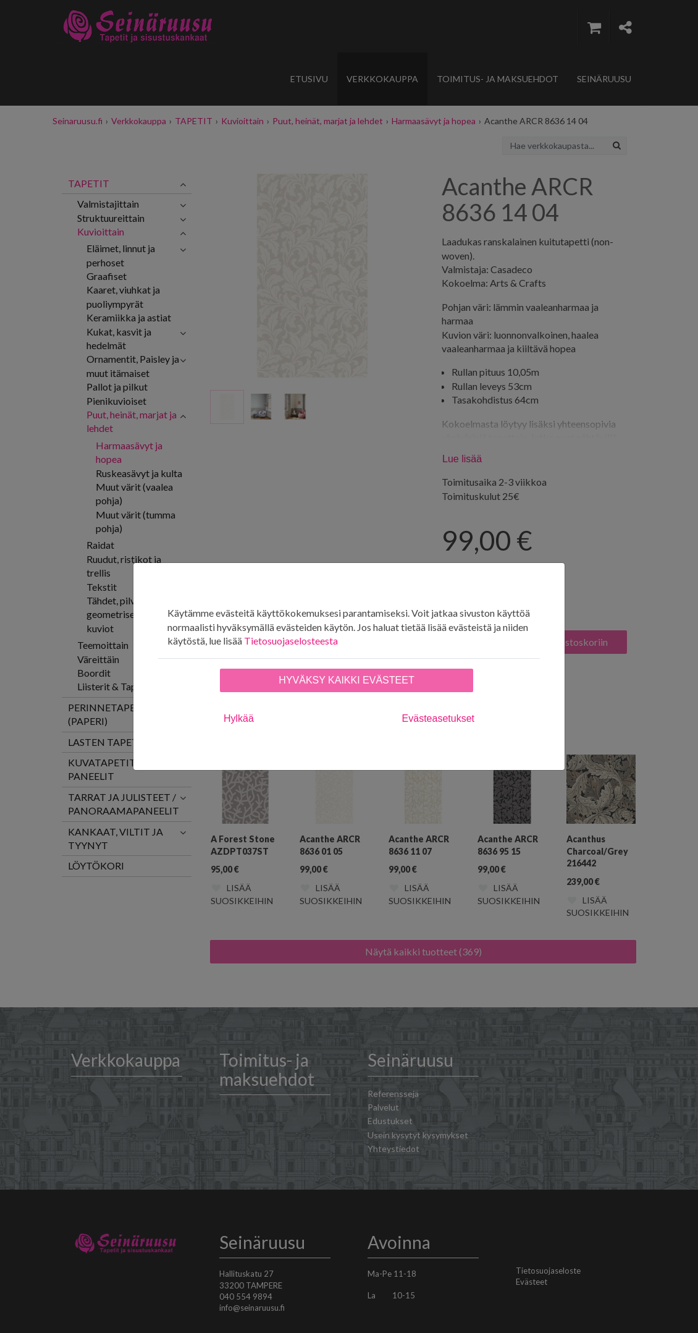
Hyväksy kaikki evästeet (346, 680)
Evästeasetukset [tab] (438, 718)
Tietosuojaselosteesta (291, 640)
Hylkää (239, 718)
